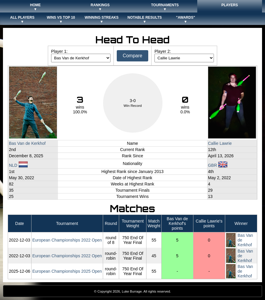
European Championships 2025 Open (67, 271)
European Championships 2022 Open (67, 240)
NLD (18, 165)
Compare (132, 55)
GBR (218, 165)
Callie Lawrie (220, 143)
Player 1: (59, 51)
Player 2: (162, 51)
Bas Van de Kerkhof (27, 143)
